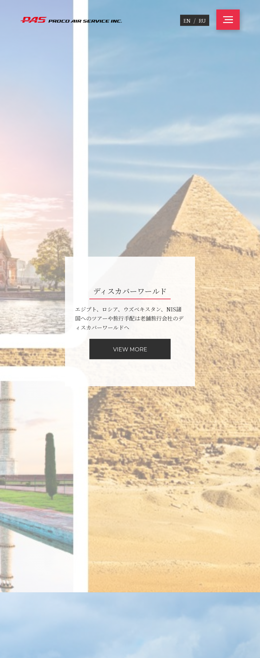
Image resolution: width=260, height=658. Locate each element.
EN (187, 20)
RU (202, 20)
